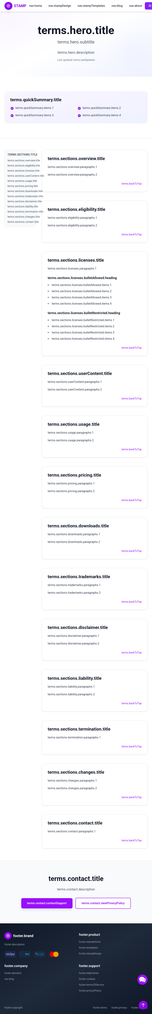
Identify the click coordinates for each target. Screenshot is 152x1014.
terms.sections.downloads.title (25, 191)
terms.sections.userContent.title (26, 175)
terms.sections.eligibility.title (24, 165)
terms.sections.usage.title (22, 180)
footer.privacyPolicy (90, 990)
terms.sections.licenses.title (24, 170)
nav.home (35, 5)
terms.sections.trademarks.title (25, 196)
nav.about (135, 5)
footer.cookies (87, 978)
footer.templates (88, 947)
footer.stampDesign (90, 953)
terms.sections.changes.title (24, 216)
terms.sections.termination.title (25, 211)
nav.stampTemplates (91, 5)
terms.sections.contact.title (23, 221)
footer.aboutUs (12, 973)
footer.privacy (119, 1007)
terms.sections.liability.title (23, 206)
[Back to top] (143, 1005)
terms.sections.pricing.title (23, 186)
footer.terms (100, 1007)
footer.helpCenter (89, 973)
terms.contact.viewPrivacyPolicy (103, 903)
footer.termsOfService (91, 984)
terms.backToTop (132, 183)
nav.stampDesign (60, 5)
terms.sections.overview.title (24, 160)
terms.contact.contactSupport (47, 903)
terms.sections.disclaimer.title (25, 201)
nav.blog (117, 5)
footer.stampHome (90, 941)
